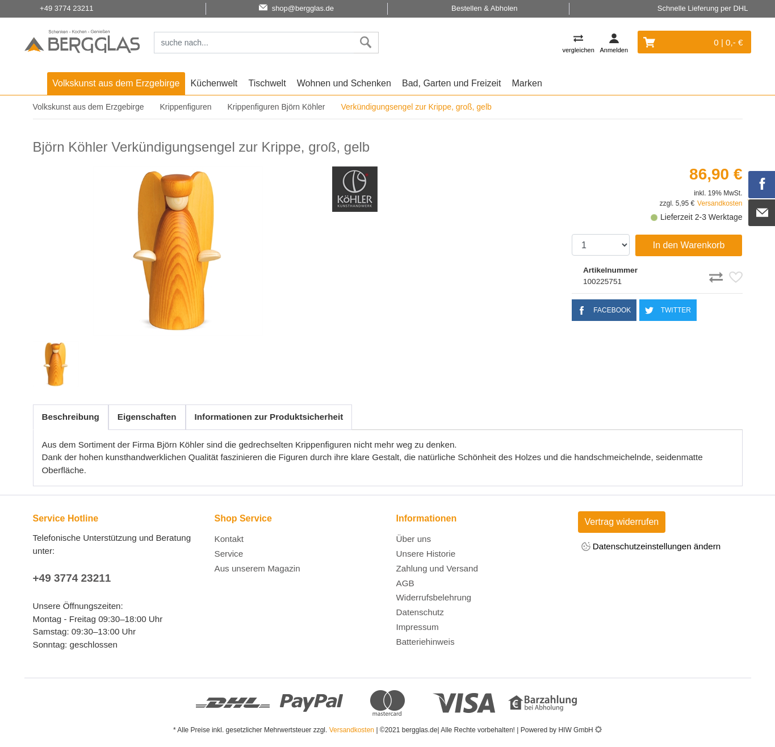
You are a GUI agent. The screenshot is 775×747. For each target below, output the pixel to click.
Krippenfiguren (186, 106)
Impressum (417, 627)
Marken (527, 83)
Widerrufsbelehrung (434, 597)
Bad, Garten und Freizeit (451, 83)
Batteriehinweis (425, 641)
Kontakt (229, 539)
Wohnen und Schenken (344, 83)
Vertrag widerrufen (622, 522)
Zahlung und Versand (437, 568)
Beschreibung (70, 417)
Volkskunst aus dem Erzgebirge (115, 83)
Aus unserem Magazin (257, 568)
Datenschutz (420, 612)
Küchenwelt (214, 83)
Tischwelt (267, 83)
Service (229, 553)
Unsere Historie (426, 553)
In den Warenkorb (689, 245)
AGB (405, 583)
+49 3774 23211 (72, 578)
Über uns (414, 539)
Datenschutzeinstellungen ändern (651, 547)
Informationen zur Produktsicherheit (269, 417)
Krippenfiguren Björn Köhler (276, 106)
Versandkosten (719, 203)
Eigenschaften (147, 417)
